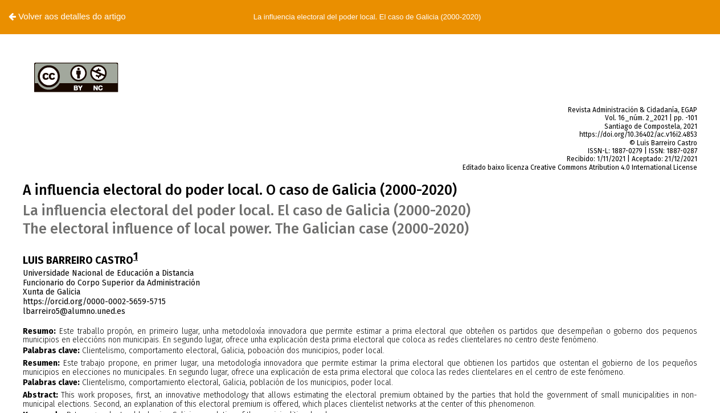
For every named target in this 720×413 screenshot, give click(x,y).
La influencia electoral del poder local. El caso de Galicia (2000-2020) (367, 17)
